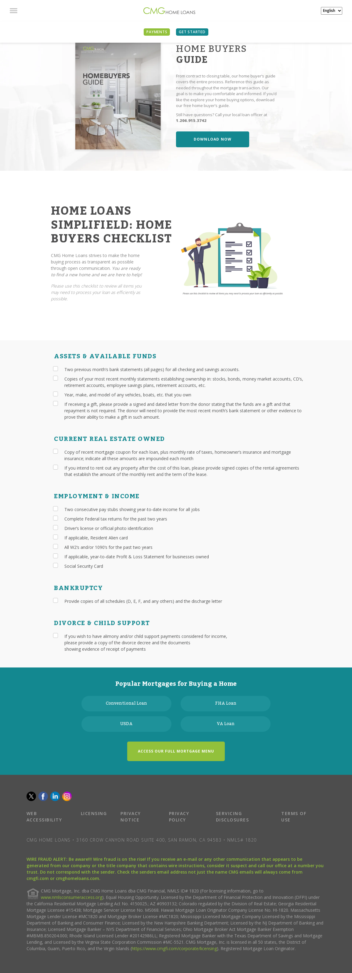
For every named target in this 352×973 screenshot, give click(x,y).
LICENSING (94, 813)
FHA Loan (225, 703)
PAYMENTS (156, 31)
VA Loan (226, 724)
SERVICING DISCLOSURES (232, 816)
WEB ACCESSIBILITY (44, 816)
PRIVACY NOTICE (130, 816)
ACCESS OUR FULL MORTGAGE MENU (176, 751)
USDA (126, 724)
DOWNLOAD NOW (213, 139)
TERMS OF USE (293, 816)
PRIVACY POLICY (179, 816)
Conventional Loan (126, 703)
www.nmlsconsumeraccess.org (71, 897)
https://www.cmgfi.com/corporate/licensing (174, 948)
